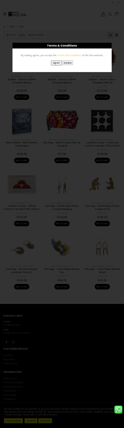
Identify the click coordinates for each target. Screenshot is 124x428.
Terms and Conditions (69, 55)
